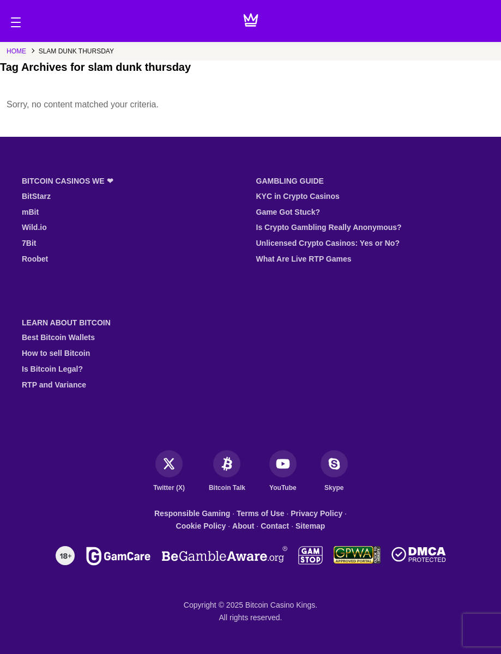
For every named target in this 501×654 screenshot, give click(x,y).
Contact (275, 526)
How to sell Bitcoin (56, 353)
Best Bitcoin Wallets (58, 337)
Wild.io (34, 227)
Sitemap (310, 526)
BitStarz (36, 196)
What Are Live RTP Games (304, 259)
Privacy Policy (316, 513)
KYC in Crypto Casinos (298, 196)
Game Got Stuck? (288, 212)
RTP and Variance (54, 384)
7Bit (29, 243)
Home (16, 51)
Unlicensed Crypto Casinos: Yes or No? (328, 243)
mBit (30, 212)
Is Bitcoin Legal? (52, 369)
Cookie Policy (201, 526)
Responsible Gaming (192, 513)
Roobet (35, 259)
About (243, 526)
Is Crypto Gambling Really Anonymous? (329, 227)
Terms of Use (261, 513)
